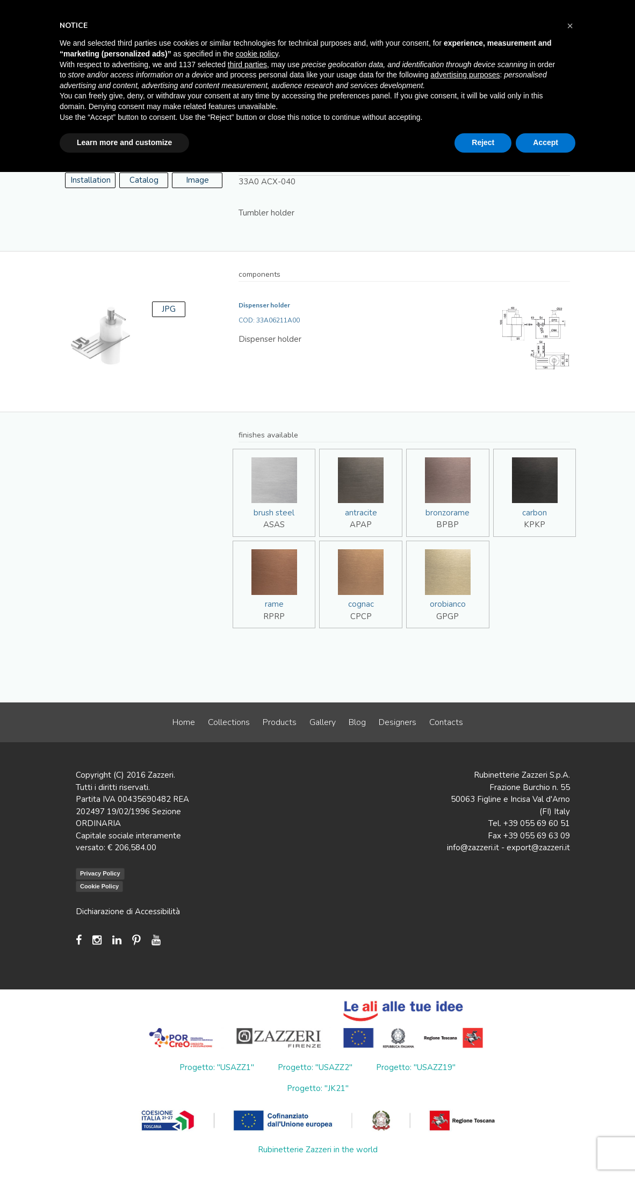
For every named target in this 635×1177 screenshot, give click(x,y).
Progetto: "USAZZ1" (216, 1067)
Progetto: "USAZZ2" (315, 1067)
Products (280, 722)
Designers (397, 722)
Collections (229, 722)
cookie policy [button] (257, 53)
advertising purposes (465, 74)
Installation (90, 180)
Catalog (143, 180)
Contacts (446, 722)
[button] (570, 25)
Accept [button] (545, 142)
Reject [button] (483, 142)
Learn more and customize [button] (124, 142)
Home (183, 722)
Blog (357, 722)
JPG (169, 309)
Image (197, 180)
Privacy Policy (100, 873)
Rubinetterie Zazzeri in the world (318, 1149)
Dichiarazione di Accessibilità (128, 911)
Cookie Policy (99, 886)
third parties (247, 64)
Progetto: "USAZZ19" (416, 1067)
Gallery (322, 722)
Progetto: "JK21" (318, 1088)
